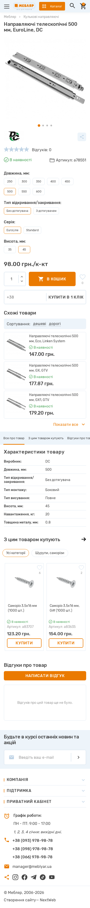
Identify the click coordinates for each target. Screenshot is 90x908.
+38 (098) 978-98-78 (32, 849)
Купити (24, 643)
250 (9, 181)
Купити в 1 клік (66, 297)
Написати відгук (45, 675)
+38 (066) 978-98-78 (32, 857)
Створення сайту (20, 900)
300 (24, 181)
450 (67, 181)
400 (53, 181)
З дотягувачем (46, 211)
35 (10, 249)
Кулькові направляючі (41, 17)
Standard (32, 230)
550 (24, 191)
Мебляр (10, 17)
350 (38, 181)
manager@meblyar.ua (32, 866)
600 (39, 191)
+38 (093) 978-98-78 (32, 840)
